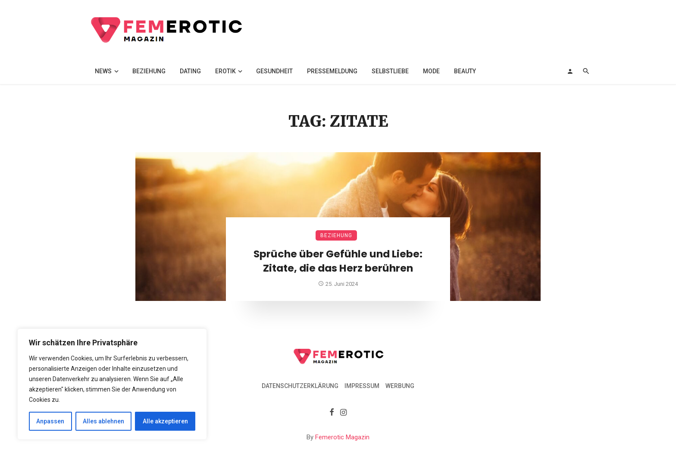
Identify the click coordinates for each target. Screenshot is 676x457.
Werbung (399, 385)
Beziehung (149, 71)
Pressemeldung (332, 71)
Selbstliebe (390, 71)
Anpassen (50, 421)
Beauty (465, 71)
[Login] (570, 71)
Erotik (225, 71)
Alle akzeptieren (165, 421)
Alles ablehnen (103, 421)
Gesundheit (274, 71)
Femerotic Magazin (342, 437)
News (103, 71)
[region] (112, 384)
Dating (190, 71)
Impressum (361, 385)
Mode (431, 71)
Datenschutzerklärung (300, 385)
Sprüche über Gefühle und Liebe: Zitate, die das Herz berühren (338, 261)
